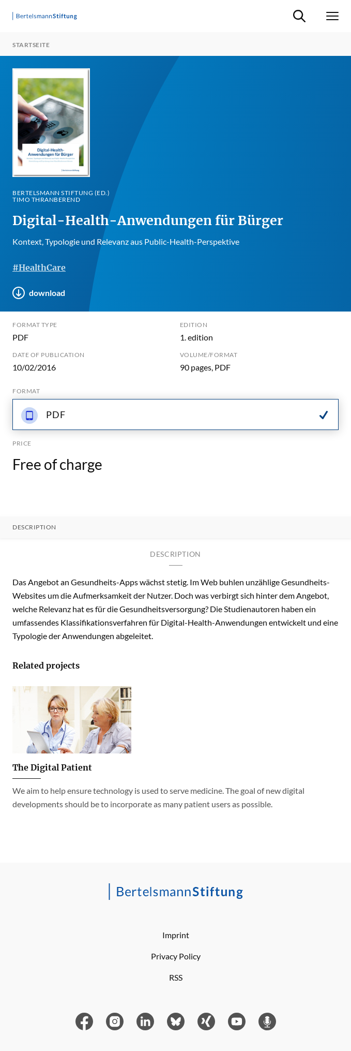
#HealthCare (39, 267)
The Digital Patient (52, 767)
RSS (175, 977)
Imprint (175, 935)
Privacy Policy (176, 956)
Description (34, 527)
